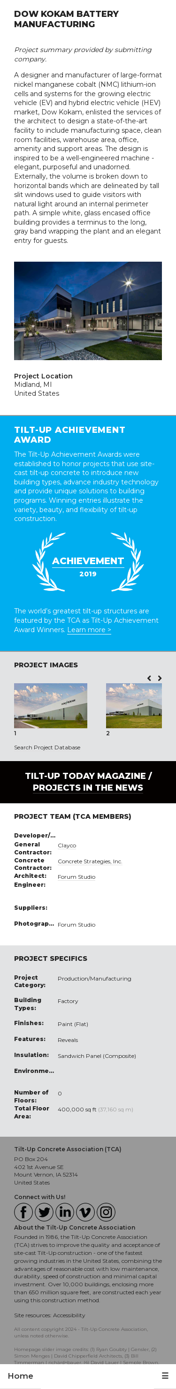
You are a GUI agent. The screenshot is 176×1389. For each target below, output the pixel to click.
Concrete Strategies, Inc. (90, 861)
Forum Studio (76, 876)
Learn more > (89, 630)
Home (20, 1376)
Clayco (67, 845)
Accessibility (69, 1315)
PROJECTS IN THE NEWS (88, 788)
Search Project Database (47, 747)
